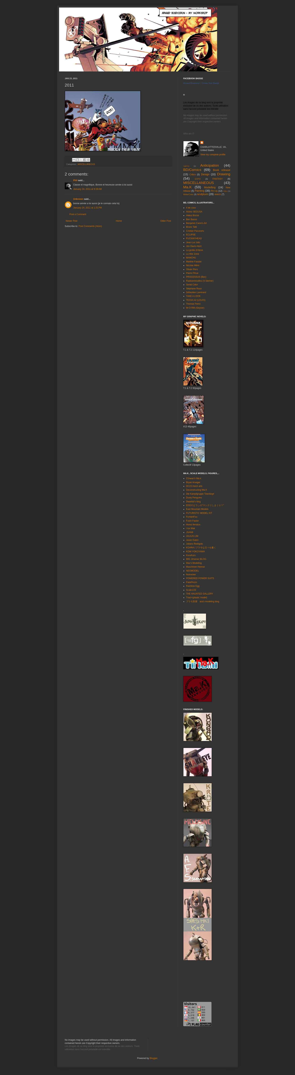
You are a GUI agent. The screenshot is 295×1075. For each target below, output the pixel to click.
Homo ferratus (193, 524)
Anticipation (209, 165)
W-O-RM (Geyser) (195, 307)
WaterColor (188, 194)
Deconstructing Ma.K (196, 490)
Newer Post (71, 221)
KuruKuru (191, 555)
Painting (200, 190)
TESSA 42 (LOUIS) (195, 300)
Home (119, 221)
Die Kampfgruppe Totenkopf (200, 494)
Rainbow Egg (192, 586)
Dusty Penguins (194, 497)
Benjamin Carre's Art (196, 223)
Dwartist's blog (193, 501)
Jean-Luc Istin (193, 242)
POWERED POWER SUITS (200, 578)
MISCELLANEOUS (86, 164)
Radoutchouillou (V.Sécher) (200, 281)
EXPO (198, 179)
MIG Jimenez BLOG (196, 559)
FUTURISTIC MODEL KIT (199, 513)
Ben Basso (191, 219)
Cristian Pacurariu (195, 231)
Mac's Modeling (194, 563)
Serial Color (192, 284)
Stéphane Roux (194, 288)
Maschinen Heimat (195, 566)
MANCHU (191, 257)
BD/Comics (192, 170)
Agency (186, 166)
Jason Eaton (192, 540)
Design (205, 174)
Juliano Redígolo (194, 543)
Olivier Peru (192, 269)
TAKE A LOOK (193, 296)
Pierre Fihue (192, 273)
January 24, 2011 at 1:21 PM (87, 207)
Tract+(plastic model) (196, 597)
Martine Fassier (194, 261)
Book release (221, 170)
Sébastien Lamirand (196, 292)
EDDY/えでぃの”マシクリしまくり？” (205, 505)
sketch (217, 194)
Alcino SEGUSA (194, 211)
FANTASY (218, 179)
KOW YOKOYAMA (195, 551)
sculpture (202, 194)
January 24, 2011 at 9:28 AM (87, 189)
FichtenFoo (191, 517)
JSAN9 (189, 532)
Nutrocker (191, 574)
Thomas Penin (193, 304)
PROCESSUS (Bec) (196, 277)
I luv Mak (190, 528)
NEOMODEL (192, 570)
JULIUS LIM (192, 536)
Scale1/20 (191, 590)
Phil (75, 180)
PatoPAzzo (191, 582)
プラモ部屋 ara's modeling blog (202, 601)
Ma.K (187, 187)
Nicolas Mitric (192, 265)
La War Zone (192, 254)
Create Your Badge (210, 83)
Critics (192, 174)
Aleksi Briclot (192, 215)
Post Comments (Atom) (90, 226)
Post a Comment (77, 214)
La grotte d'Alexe (194, 250)
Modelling (210, 187)
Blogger (153, 1058)
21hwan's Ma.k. (194, 478)
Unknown (78, 199)
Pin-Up (214, 191)
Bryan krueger (193, 482)
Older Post (165, 221)
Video (225, 191)
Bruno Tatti (191, 227)
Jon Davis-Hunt (193, 246)
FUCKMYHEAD (194, 238)
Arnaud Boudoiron (191, 83)
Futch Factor (192, 520)
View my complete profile (212, 154)
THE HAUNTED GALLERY (199, 593)
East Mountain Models (197, 509)
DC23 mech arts (194, 486)
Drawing (223, 174)
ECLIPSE (191, 234)
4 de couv (191, 207)
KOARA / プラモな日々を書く (201, 547)
